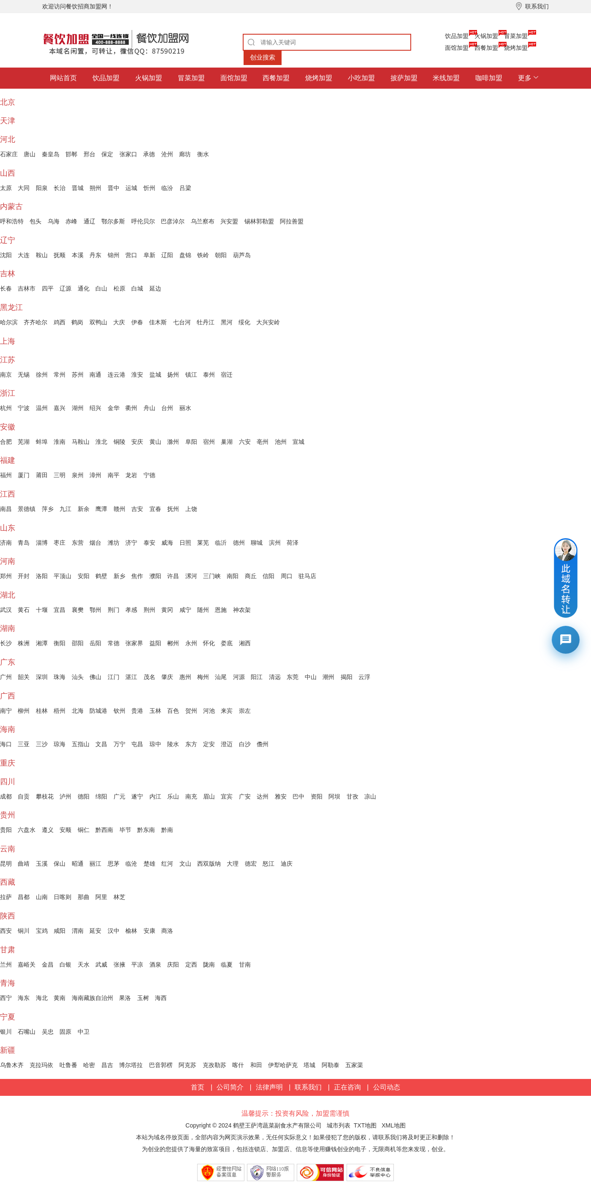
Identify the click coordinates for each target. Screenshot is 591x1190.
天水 (83, 964)
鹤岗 (77, 322)
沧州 (167, 154)
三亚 (24, 744)
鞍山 (42, 255)
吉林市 (26, 288)
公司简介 (230, 1087)
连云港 (116, 374)
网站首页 (63, 78)
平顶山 (62, 576)
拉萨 (6, 897)
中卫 (83, 1031)
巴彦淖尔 (172, 221)
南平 (113, 475)
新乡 (119, 576)
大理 (233, 863)
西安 (6, 930)
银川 (6, 1031)
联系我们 (308, 1087)
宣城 (298, 441)
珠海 (59, 677)
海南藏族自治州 (92, 997)
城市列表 (338, 1125)
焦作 (137, 576)
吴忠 (48, 1031)
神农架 (242, 609)
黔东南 (146, 829)
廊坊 (185, 154)
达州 (262, 796)
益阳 (155, 643)
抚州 (173, 508)
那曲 (83, 897)
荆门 (113, 609)
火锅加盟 (486, 36)
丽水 (185, 408)
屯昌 (137, 744)
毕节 (125, 829)
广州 (6, 677)
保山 (59, 863)
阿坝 (334, 796)
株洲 (24, 643)
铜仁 (83, 829)
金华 (113, 408)
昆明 (6, 863)
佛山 (95, 677)
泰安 (149, 542)
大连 (24, 255)
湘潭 (42, 643)
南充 (191, 796)
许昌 (173, 576)
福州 (6, 475)
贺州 (191, 710)
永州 (191, 643)
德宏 (251, 863)
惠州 (185, 677)
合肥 (6, 441)
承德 (149, 154)
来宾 (227, 710)
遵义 (48, 829)
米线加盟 (446, 78)
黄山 (155, 441)
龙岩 (131, 475)
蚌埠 (42, 441)
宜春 (155, 508)
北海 (78, 710)
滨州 (275, 542)
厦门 (24, 475)
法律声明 (269, 1087)
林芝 (119, 897)
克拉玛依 (41, 1065)
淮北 (101, 441)
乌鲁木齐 (12, 1065)
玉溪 (42, 863)
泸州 (65, 796)
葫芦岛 (242, 255)
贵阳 (6, 829)
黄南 (59, 997)
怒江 (268, 863)
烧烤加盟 (516, 47)
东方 (191, 744)
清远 (275, 677)
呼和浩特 (12, 221)
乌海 (54, 221)
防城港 (98, 710)
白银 (65, 964)
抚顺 (59, 255)
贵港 (137, 710)
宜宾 (227, 796)
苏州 (78, 374)
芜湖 (24, 441)
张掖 (119, 964)
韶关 (24, 677)
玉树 (143, 997)
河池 (209, 710)
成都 (6, 796)
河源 (239, 677)
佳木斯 (158, 322)
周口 (287, 576)
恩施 (221, 609)
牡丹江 (205, 322)
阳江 (257, 677)
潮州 (328, 677)
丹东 (95, 255)
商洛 (167, 930)
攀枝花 (45, 796)
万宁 (119, 744)
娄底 (227, 643)
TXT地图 (365, 1125)
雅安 (281, 796)
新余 (83, 508)
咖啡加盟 (488, 78)
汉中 (113, 930)
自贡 (24, 796)
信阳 (268, 576)
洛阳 (42, 576)
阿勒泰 (330, 1065)
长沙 (6, 643)
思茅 (113, 863)
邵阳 (78, 643)
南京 (6, 374)
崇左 (245, 710)
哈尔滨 (9, 322)
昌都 (24, 897)
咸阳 (59, 930)
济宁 (131, 542)
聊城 (257, 542)
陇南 (209, 964)
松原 (119, 288)
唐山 (29, 154)
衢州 (131, 408)
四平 (48, 288)
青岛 (24, 542)
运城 (131, 188)
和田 (256, 1065)
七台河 (182, 322)
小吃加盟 (361, 78)
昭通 (78, 863)
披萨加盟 (403, 78)
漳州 (95, 475)
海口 (6, 744)
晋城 (78, 188)
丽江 (95, 863)
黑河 (227, 322)
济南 (6, 542)
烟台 (95, 542)
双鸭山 (98, 322)
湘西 (245, 643)
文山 (185, 863)
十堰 (42, 609)
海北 (42, 997)
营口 (131, 255)
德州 (239, 542)
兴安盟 (229, 221)
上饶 (191, 508)
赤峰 (71, 221)
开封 (24, 576)
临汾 (167, 188)
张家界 (134, 643)
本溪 (78, 255)
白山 (101, 288)
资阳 (317, 796)
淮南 (59, 441)
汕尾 (221, 677)
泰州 (209, 374)
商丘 (251, 576)
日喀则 (62, 897)
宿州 (209, 441)
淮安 (137, 374)
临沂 (221, 542)
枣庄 (59, 542)
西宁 (6, 997)
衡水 (203, 154)
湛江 (131, 677)
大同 (24, 188)
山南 (42, 897)
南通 (95, 374)
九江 (65, 508)
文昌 (101, 744)
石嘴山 (26, 1031)
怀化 (209, 643)
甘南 (245, 964)
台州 (167, 408)
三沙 (42, 744)
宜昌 (59, 609)
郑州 (6, 576)
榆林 (131, 930)
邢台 (89, 154)
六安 (245, 441)
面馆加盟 (457, 47)
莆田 (42, 475)
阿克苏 (187, 1065)
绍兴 (95, 408)
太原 (6, 188)
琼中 (155, 744)
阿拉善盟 (292, 221)
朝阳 (221, 255)
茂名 (149, 677)
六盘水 (26, 829)
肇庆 (167, 677)
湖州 (78, 408)
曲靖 (24, 863)
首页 (197, 1087)
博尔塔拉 (131, 1065)
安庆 (137, 441)
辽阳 (167, 255)
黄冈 (167, 609)
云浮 (364, 677)
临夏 (227, 964)
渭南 (78, 930)
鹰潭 (101, 508)
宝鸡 (42, 930)
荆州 (149, 609)
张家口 (128, 154)
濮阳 (155, 576)
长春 (6, 288)
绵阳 (101, 796)
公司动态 (386, 1087)
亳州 (262, 441)
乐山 (173, 796)
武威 (101, 964)
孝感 (131, 609)
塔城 (309, 1065)
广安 (245, 796)
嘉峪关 (26, 964)
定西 (191, 964)
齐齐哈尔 (35, 322)
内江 (155, 796)
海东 (24, 997)
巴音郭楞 (161, 1065)
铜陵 (119, 441)
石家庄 (9, 154)
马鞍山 (80, 441)
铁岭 (203, 255)
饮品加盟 (457, 36)
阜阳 (191, 441)
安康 (149, 930)
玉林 (155, 710)
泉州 (78, 475)
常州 (59, 374)
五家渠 (354, 1065)
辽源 (65, 288)
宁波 (24, 408)
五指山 (80, 744)
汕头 (78, 677)
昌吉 (107, 1065)
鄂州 (95, 609)
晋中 (113, 188)
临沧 (131, 863)
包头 (35, 221)
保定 (107, 154)
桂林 (42, 710)
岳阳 (95, 643)
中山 (311, 677)
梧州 (59, 710)
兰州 (6, 964)
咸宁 (185, 609)
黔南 (167, 829)
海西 (161, 997)
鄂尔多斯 (113, 221)
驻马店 (307, 576)
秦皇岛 (51, 154)
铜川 (24, 930)
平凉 (137, 964)
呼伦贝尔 (143, 221)
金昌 (48, 964)
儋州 (262, 744)
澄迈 (227, 744)
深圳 (42, 677)
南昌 (6, 508)
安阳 (83, 576)
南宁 (6, 710)
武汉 (6, 609)
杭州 (6, 408)
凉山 (370, 796)
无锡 (24, 374)
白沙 (245, 744)
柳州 (24, 710)
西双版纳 (209, 863)
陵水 (173, 744)
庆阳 (173, 964)
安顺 (65, 829)
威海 (167, 542)
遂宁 (137, 796)
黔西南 (104, 829)
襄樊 (78, 609)
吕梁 (185, 188)
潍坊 (113, 542)
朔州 (95, 188)
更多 (524, 78)
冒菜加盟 (516, 36)
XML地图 (394, 1125)
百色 (173, 710)
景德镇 (26, 508)
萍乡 (48, 508)
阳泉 (42, 188)
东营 (78, 542)
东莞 (292, 677)
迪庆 (287, 863)
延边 (155, 288)
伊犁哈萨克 (283, 1065)
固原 (65, 1031)
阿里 (101, 897)
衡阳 (59, 643)
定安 (209, 744)
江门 (113, 677)
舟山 (149, 408)
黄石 (24, 609)
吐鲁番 (68, 1065)
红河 (167, 863)
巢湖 (227, 441)
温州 (42, 408)
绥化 (244, 322)
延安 (95, 930)
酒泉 (155, 964)
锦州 (113, 255)
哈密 (89, 1065)
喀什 (238, 1065)
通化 (83, 288)
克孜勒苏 (214, 1065)
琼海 (59, 744)
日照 (185, 542)
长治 (59, 188)
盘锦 (185, 255)
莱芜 (203, 542)
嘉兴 (59, 408)
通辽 (89, 221)
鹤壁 (101, 576)
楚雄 (149, 863)
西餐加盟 (486, 47)
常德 (113, 643)
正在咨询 (347, 1087)
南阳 (233, 576)
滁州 (173, 441)
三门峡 (212, 576)
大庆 (119, 322)
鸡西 (59, 322)
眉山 (209, 796)
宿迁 (227, 374)
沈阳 (6, 255)
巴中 (298, 796)
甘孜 (352, 796)
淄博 (42, 542)
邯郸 (71, 154)
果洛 (125, 997)
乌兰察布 (202, 221)
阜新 (149, 255)
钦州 (119, 710)
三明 (59, 475)
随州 (203, 609)
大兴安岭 (268, 322)
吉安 (137, 508)
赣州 (119, 508)
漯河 (191, 576)
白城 (137, 288)
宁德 (149, 475)
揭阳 (346, 677)
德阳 (83, 796)
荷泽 (292, 542)
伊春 (137, 322)
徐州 (42, 374)
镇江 (191, 374)
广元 (119, 796)
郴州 (173, 643)
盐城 (155, 374)
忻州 (149, 188)
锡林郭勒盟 (259, 221)
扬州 (173, 374)
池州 (281, 441)
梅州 (203, 677)
